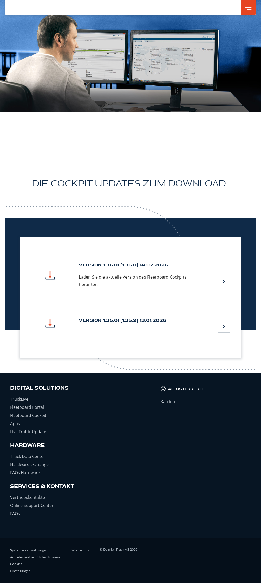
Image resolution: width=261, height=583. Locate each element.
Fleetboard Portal (27, 407)
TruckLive (19, 399)
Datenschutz (79, 550)
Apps (15, 423)
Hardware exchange (29, 464)
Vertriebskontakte (27, 497)
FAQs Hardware (25, 472)
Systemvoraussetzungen (29, 550)
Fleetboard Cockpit (28, 415)
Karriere (168, 401)
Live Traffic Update (28, 431)
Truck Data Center (27, 456)
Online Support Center (32, 505)
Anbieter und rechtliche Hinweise (35, 557)
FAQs (15, 513)
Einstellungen (20, 571)
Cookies (16, 564)
